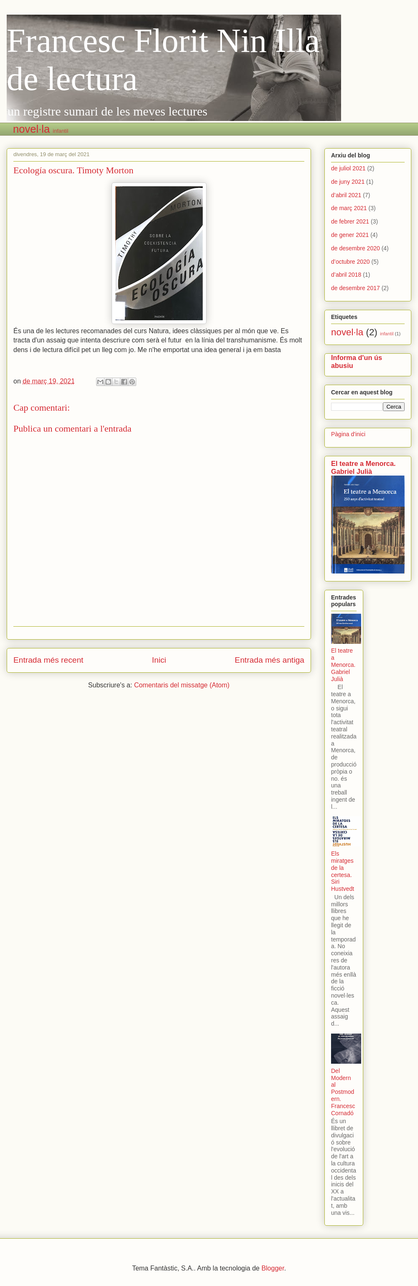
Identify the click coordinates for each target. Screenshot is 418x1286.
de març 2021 (349, 208)
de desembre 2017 (355, 288)
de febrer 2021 (350, 221)
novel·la (31, 129)
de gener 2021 (350, 234)
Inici (159, 660)
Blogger (272, 1268)
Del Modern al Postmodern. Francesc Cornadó (343, 1091)
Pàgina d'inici (348, 434)
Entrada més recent (48, 660)
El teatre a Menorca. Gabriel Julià (363, 467)
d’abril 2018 (346, 274)
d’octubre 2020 (350, 261)
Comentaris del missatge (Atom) (182, 685)
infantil (60, 131)
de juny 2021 (347, 181)
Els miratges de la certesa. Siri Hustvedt (342, 871)
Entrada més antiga (269, 660)
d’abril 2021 (346, 195)
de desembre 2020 (355, 248)
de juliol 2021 (348, 168)
